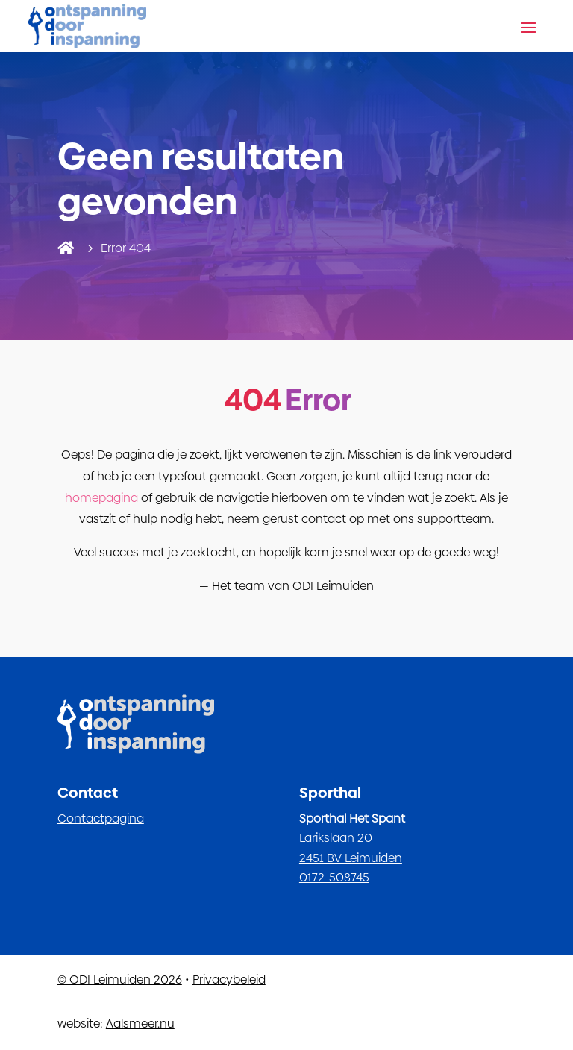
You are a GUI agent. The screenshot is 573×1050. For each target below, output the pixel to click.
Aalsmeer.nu (140, 1023)
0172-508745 (334, 877)
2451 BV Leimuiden (350, 858)
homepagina (101, 497)
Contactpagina (100, 818)
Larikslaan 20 (335, 837)
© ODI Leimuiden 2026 (119, 979)
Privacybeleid (229, 979)
